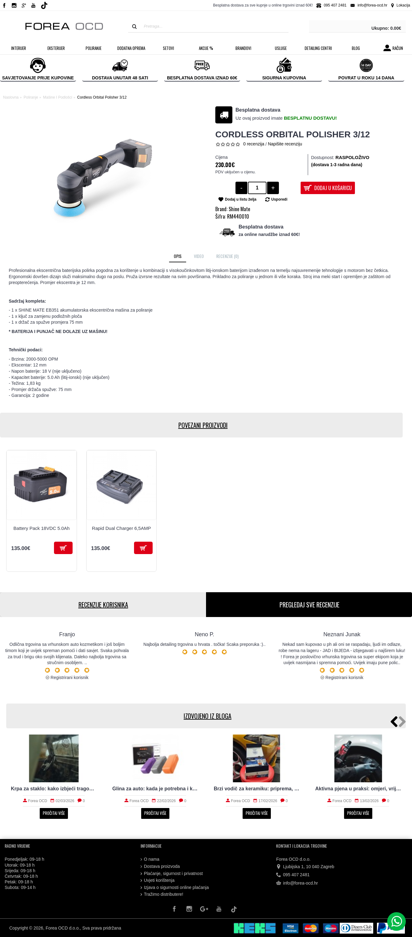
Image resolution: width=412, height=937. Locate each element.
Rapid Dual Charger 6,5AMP (121, 528)
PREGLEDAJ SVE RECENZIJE (309, 604)
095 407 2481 (293, 875)
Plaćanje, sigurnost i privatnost (172, 873)
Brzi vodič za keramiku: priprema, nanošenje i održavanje (257, 788)
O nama (150, 859)
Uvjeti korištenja (158, 880)
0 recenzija (253, 143)
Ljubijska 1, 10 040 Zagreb (305, 867)
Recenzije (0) (227, 256)
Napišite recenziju (285, 143)
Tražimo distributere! (162, 894)
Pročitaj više (54, 813)
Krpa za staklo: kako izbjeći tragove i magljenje (54, 788)
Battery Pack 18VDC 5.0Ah (41, 528)
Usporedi (279, 199)
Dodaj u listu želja (240, 199)
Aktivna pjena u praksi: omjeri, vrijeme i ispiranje (358, 788)
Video (199, 256)
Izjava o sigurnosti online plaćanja (175, 887)
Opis (177, 256)
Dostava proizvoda (160, 866)
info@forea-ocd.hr (297, 883)
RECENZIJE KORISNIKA (103, 604)
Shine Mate (239, 209)
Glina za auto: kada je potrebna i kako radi (155, 788)
